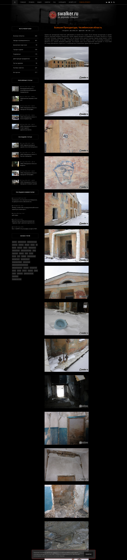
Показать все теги (16, 279)
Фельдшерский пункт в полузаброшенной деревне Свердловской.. (28, 90)
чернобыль (15, 276)
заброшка (26, 267)
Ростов (14, 256)
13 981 (88, 30)
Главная (23, 2)
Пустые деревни (25, 63)
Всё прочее (25, 72)
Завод (34, 250)
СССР (18, 256)
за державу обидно (17, 262)
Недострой (15, 253)
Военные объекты (25, 36)
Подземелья (25, 54)
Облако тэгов (25, 236)
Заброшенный (15, 250)
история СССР (33, 267)
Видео (39, 2)
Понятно (89, 554)
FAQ (54, 2)
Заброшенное (32, 247)
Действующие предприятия (25, 58)
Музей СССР (72, 2)
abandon (14, 242)
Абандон (27, 244)
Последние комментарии (25, 192)
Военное (20, 247)
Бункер (32, 244)
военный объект (25, 259)
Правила (31, 2)
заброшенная (26, 262)
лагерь (14, 270)
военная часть (15, 259)
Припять (21, 253)
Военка (14, 247)
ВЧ (36, 244)
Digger (81, 30)
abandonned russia (31, 242)
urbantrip (21, 244)
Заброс (25, 247)
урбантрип (19, 273)
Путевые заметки (25, 67)
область (24, 270)
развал (35, 270)
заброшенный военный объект (20, 265)
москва (19, 270)
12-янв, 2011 (74, 30)
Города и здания (25, 49)
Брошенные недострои (25, 45)
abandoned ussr (22, 242)
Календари (62, 2)
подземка (30, 270)
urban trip (14, 244)
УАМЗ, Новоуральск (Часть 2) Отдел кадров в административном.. (28, 128)
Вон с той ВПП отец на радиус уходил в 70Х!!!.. (24, 229)
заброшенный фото (17, 267)
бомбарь (24, 256)
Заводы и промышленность (25, 40)
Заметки (47, 2)
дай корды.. (15, 215)
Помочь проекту (84, 2)
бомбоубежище (31, 256)
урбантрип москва (28, 273)
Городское (65, 30)
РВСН (26, 253)
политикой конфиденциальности (63, 554)
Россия (31, 253)
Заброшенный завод (26, 250)
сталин (14, 273)
